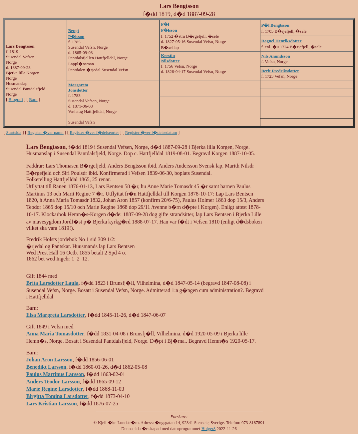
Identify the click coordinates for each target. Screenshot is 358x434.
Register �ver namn (46, 132)
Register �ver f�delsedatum (151, 132)
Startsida (14, 132)
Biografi (16, 99)
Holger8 (208, 428)
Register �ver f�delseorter (94, 132)
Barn (33, 99)
